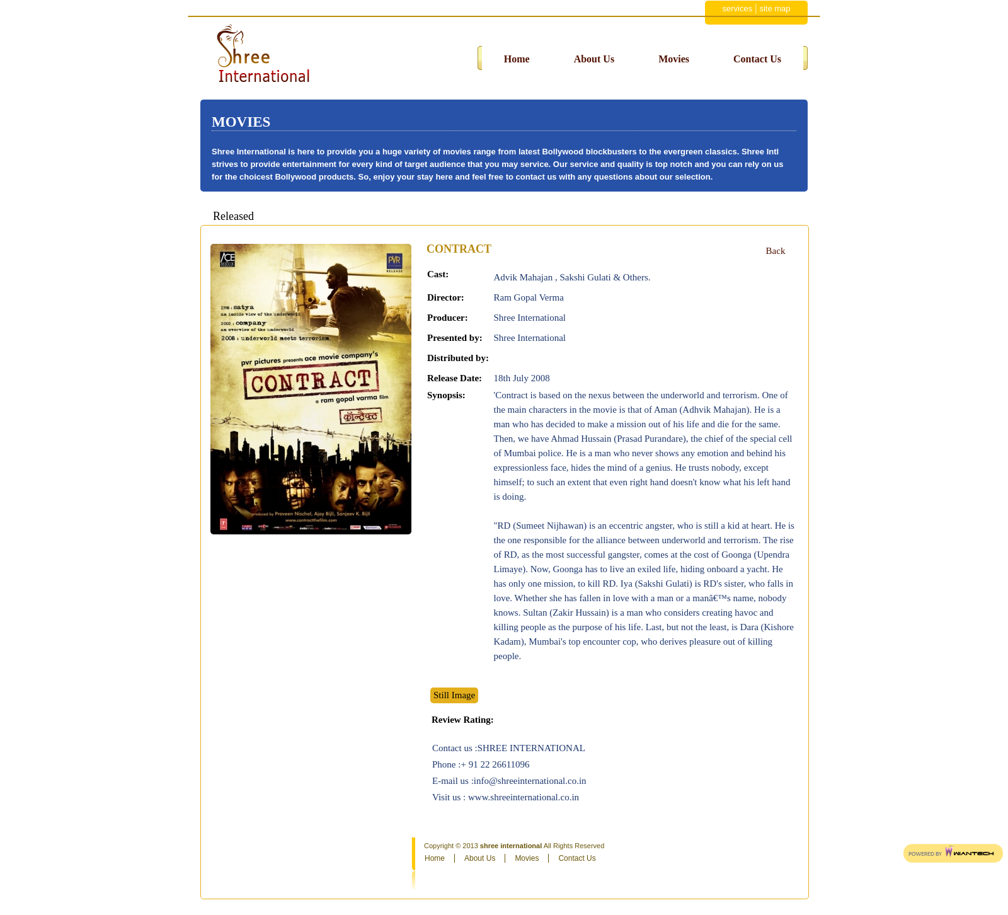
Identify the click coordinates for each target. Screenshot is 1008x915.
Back (776, 251)
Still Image (454, 695)
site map (774, 8)
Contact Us (757, 59)
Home (517, 59)
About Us (594, 59)
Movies (673, 59)
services (737, 8)
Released (233, 216)
